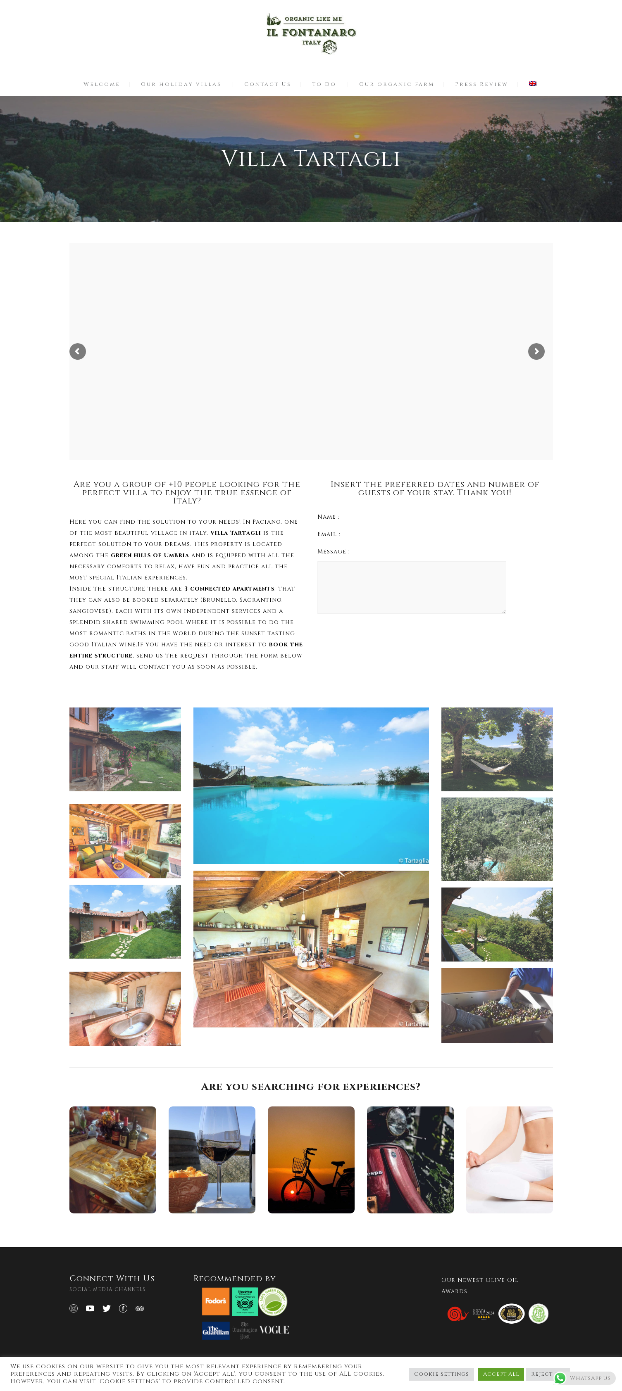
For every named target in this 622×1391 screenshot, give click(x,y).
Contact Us (267, 84)
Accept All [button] (501, 1374)
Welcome (101, 84)
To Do (324, 84)
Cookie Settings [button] (441, 1374)
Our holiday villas (181, 84)
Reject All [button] (548, 1374)
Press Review (481, 84)
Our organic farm (396, 84)
